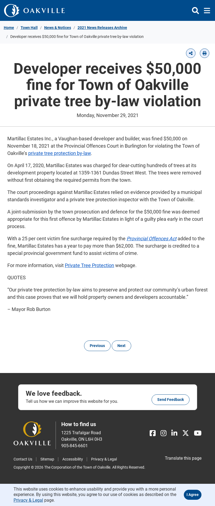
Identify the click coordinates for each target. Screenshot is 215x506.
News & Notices (57, 27)
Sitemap (47, 459)
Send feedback (170, 399)
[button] (190, 53)
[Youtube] (197, 433)
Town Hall (29, 27)
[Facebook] (153, 433)
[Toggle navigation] (205, 10)
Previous (97, 345)
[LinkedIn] (174, 433)
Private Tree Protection (89, 265)
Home (9, 27)
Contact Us (23, 459)
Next (121, 345)
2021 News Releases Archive (102, 27)
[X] (185, 433)
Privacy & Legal (104, 459)
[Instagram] (163, 433)
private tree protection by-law (59, 153)
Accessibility (72, 459)
